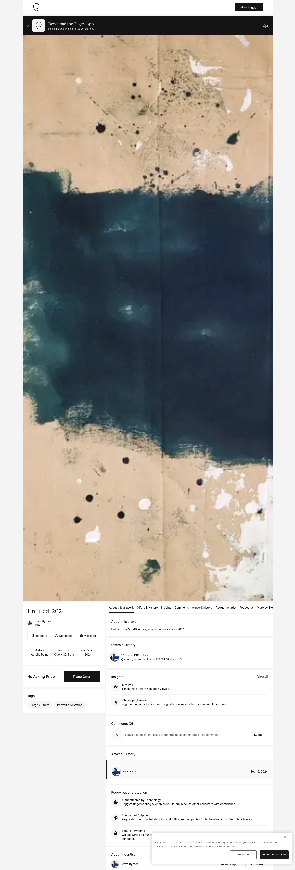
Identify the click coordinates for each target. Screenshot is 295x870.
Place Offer (81, 677)
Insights (166, 607)
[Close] (285, 837)
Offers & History (147, 607)
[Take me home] (36, 7)
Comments (182, 607)
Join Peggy (248, 7)
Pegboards (246, 607)
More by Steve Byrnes (271, 607)
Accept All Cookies (274, 854)
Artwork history (202, 607)
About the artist (226, 607)
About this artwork (121, 607)
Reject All (243, 854)
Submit (258, 734)
